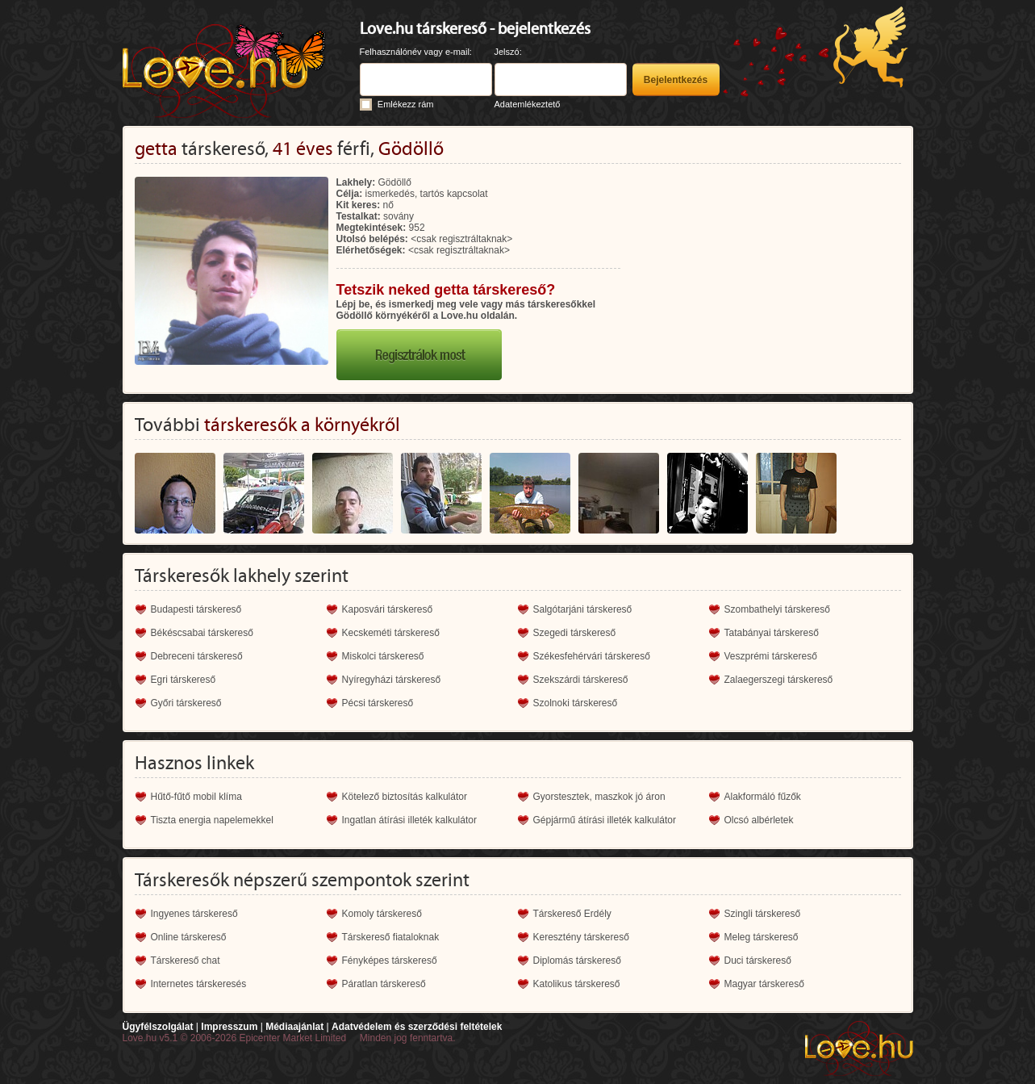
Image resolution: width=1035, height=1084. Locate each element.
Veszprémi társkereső (770, 656)
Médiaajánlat (294, 1026)
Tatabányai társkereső (771, 632)
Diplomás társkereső (577, 960)
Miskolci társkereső (383, 656)
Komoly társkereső (382, 913)
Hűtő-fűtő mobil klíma (196, 796)
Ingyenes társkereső (194, 913)
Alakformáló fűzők (762, 796)
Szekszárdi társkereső (580, 679)
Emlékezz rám (406, 104)
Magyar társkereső (764, 984)
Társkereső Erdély (572, 913)
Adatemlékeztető (528, 104)
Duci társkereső (757, 960)
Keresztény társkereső (581, 937)
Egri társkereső (183, 679)
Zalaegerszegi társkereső (778, 679)
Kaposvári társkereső (387, 609)
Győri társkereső (186, 703)
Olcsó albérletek (759, 820)
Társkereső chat (185, 960)
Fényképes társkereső (389, 960)
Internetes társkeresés (199, 984)
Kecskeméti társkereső (391, 632)
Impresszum (229, 1026)
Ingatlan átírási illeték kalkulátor (409, 820)
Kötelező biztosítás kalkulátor (404, 796)
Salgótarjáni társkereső (582, 609)
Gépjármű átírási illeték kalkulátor (604, 820)
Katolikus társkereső (576, 984)
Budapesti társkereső (196, 609)
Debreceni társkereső (197, 656)
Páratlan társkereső (384, 984)
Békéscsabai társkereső (202, 632)
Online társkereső (189, 937)
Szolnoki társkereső (575, 703)
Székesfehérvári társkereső (591, 656)
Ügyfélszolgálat (158, 1026)
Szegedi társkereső (574, 632)
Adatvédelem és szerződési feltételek (417, 1026)
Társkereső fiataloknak (391, 937)
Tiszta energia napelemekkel (212, 820)
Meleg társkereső (761, 937)
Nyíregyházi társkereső (391, 679)
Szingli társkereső (762, 913)
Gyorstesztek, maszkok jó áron (599, 796)
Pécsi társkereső (378, 703)
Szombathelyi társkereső (777, 609)
